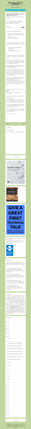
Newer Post (7, 123)
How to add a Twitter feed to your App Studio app (13, 274)
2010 (7, 404)
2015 (7, 390)
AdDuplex (13, 295)
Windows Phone (20, 310)
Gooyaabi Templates (22, 426)
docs (6, 300)
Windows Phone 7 (9, 312)
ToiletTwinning (20, 307)
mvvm (7, 302)
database (15, 299)
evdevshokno (13, 300)
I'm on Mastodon (15, 427)
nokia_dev (11, 302)
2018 (7, 382)
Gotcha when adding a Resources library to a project (13, 280)
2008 (7, 409)
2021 (7, 330)
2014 (7, 393)
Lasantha (21, 425)
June (8, 370)
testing (10, 307)
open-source (16, 16)
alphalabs (20, 295)
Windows (12, 309)
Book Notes (19, 296)
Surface (20, 306)
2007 (7, 412)
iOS (12, 301)
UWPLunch (23, 308)
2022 (7, 328)
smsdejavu (7, 306)
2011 (7, 401)
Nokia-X (17, 302)
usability (10, 308)
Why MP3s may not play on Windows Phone (12, 285)
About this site (8, 295)
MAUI (15, 301)
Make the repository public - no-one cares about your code (15, 14)
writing (24, 312)
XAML (12, 313)
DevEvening (22, 299)
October (8, 362)
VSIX (8, 309)
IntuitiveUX (9, 301)
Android (24, 295)
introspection (23, 300)
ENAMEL (9, 300)
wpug (20, 312)
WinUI (15, 312)
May (8, 373)
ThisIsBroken (15, 307)
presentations (21, 303)
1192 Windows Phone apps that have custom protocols (14, 268)
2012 (7, 398)
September (9, 365)
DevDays (18, 299)
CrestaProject (13, 425)
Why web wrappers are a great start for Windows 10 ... (15, 345)
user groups (16, 308)
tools (24, 307)
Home (16, 123)
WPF (18, 312)
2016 (7, 387)
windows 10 (17, 309)
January (8, 378)
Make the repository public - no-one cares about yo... (14, 356)
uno (7, 308)
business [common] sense (10, 298)
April (8, 376)
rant (20, 304)
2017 (7, 385)
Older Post (24, 123)
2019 (7, 336)
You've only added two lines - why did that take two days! (14, 262)
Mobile (22, 301)
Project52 (8, 304)
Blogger (17, 420)
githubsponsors (18, 300)
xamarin (9, 313)
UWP (19, 308)
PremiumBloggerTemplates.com (10, 426)
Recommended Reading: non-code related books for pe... (15, 348)
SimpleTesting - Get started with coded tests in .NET (14, 353)
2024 (7, 322)
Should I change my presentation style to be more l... (14, 351)
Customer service (9, 299)
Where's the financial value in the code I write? (13, 359)
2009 (7, 406)
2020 (7, 333)
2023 (7, 325)
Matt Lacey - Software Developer (15, 3)
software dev (20, 16)
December (8, 338)
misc (18, 301)
